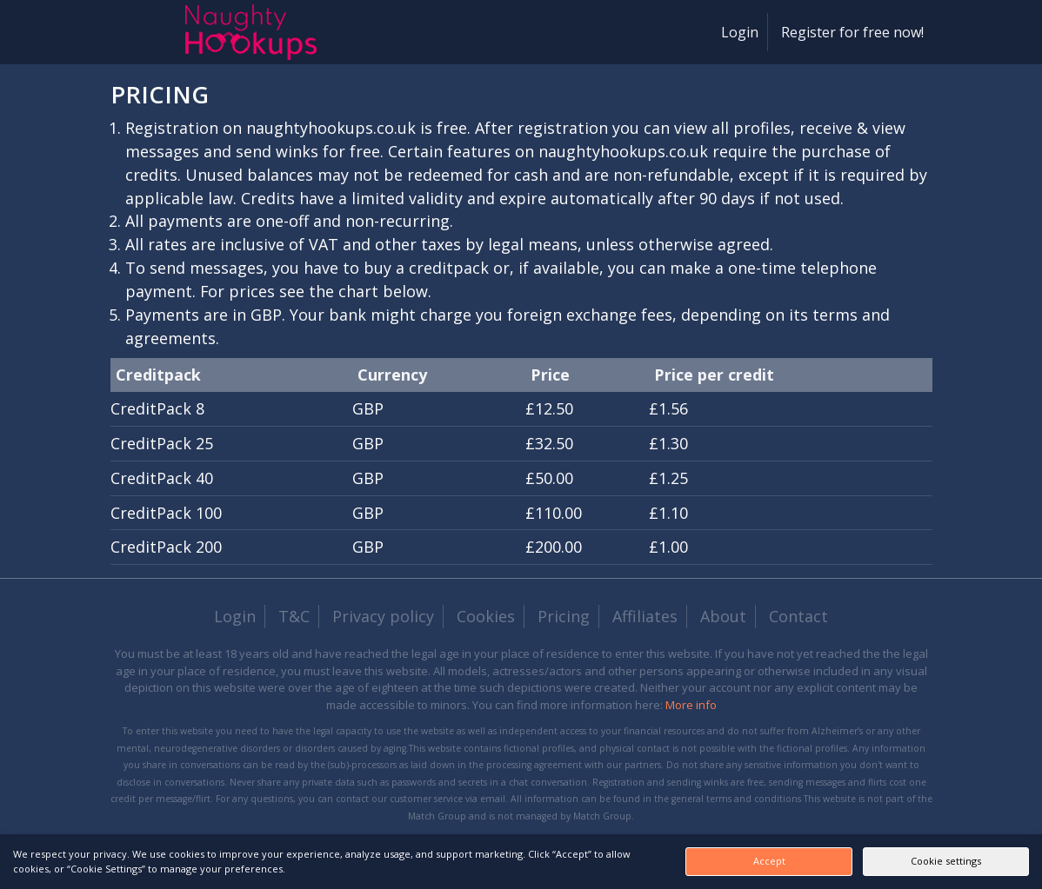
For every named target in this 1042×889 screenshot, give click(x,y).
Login (739, 32)
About (723, 616)
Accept (758, 860)
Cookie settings (942, 860)
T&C (294, 616)
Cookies (486, 616)
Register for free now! (852, 32)
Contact (798, 616)
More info (691, 705)
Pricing (564, 616)
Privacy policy (383, 616)
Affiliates (645, 616)
